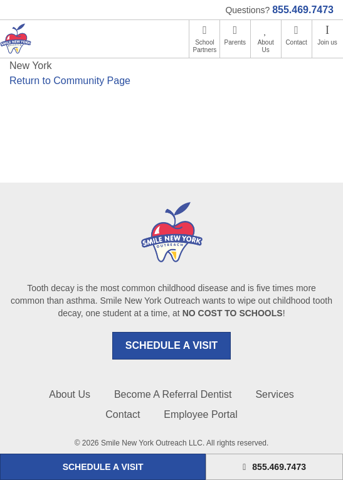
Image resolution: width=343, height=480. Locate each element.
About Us (266, 46)
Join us (327, 42)
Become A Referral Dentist (173, 394)
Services (274, 394)
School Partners (205, 46)
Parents (235, 42)
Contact (296, 42)
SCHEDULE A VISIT (171, 345)
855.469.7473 (303, 9)
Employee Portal (200, 414)
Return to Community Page (69, 80)
